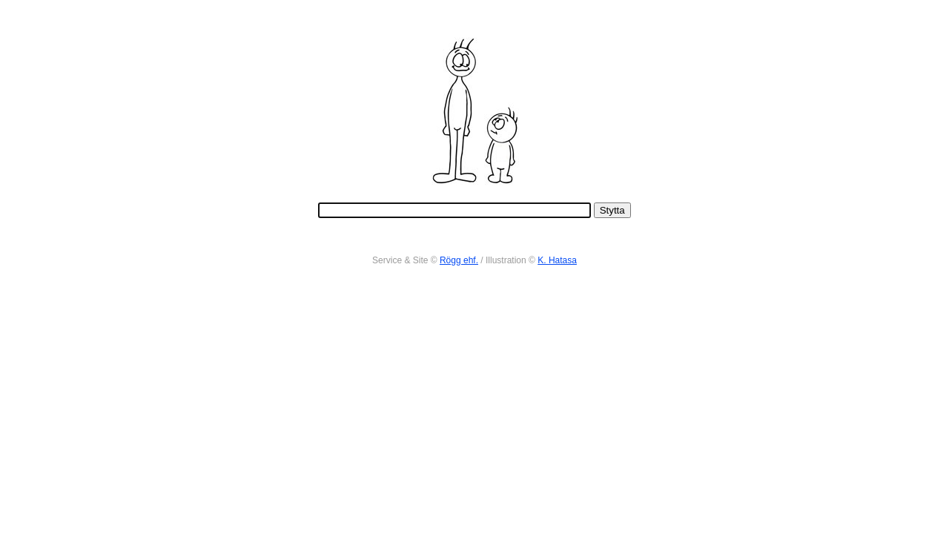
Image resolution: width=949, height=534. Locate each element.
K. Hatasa (557, 260)
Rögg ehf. (459, 260)
